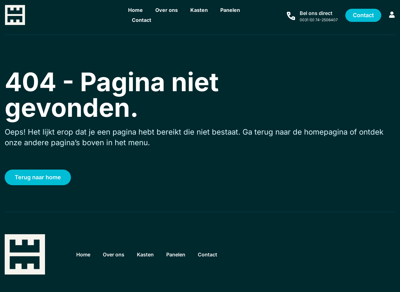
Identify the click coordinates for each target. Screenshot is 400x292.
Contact (141, 20)
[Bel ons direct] (291, 16)
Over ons (166, 10)
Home (135, 10)
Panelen (230, 10)
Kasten (199, 10)
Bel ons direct (316, 13)
